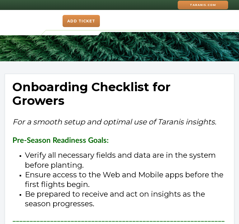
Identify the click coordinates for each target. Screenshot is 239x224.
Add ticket (81, 21)
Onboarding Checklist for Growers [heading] (91, 94)
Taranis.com (203, 5)
